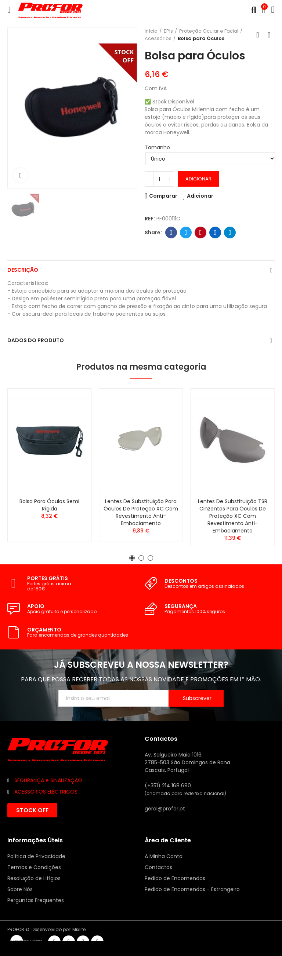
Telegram (230, 232)
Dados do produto (35, 340)
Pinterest (200, 232)
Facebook (171, 232)
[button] (132, 558)
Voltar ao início (260, 35)
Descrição (22, 270)
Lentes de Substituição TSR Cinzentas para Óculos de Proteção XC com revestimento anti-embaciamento (232, 516)
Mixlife (79, 929)
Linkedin (215, 232)
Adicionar (198, 178)
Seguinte (269, 35)
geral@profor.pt (165, 808)
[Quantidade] (159, 179)
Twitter (186, 232)
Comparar (163, 195)
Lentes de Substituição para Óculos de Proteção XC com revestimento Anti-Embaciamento (141, 512)
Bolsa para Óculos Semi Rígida (49, 505)
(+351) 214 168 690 (168, 785)
